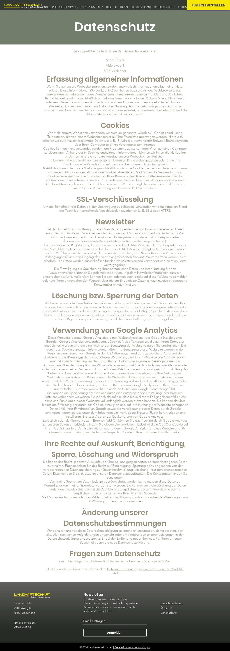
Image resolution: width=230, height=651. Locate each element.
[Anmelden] (115, 632)
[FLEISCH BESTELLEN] (208, 5)
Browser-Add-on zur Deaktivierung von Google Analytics (123, 417)
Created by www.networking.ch (132, 647)
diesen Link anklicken (119, 424)
